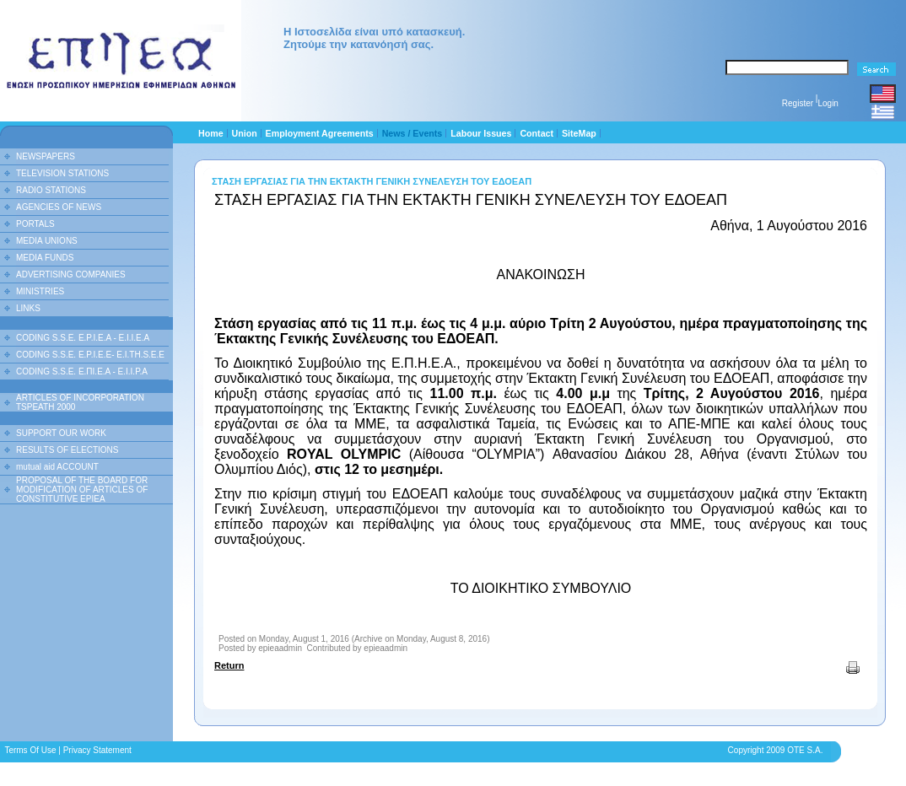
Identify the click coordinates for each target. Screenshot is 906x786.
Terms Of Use (30, 750)
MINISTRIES (40, 291)
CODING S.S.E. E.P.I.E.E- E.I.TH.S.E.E (90, 354)
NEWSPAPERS (45, 156)
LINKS (28, 308)
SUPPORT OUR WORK (61, 433)
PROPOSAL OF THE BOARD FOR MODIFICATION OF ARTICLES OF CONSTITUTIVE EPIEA (82, 489)
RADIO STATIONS (51, 190)
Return (229, 665)
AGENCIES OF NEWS (58, 207)
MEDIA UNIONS (47, 240)
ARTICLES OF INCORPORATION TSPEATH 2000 (80, 402)
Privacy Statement (97, 750)
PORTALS (35, 224)
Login (827, 103)
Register (797, 103)
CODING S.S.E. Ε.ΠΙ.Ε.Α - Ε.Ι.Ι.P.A (82, 371)
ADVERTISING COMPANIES (71, 274)
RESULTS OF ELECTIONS (67, 450)
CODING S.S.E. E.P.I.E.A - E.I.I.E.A (82, 337)
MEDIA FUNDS (44, 257)
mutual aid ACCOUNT (57, 466)
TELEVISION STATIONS (62, 173)
